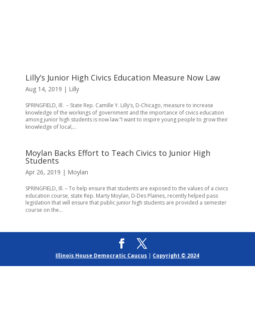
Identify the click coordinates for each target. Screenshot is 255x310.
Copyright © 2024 (176, 255)
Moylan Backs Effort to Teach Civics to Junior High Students (117, 157)
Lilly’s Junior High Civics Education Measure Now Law (122, 77)
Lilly (74, 89)
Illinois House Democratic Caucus (101, 255)
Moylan (78, 172)
